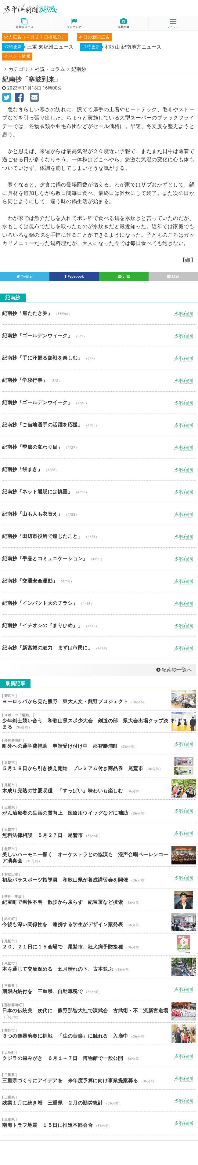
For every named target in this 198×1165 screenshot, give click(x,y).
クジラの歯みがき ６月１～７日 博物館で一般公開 (99, 1056)
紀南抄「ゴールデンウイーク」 (99, 403)
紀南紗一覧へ (174, 670)
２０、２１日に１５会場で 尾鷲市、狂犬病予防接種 (99, 944)
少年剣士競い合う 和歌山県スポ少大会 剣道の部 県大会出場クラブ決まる (99, 721)
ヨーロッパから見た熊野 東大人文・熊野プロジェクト (99, 699)
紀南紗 (79, 69)
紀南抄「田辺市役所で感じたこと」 (99, 536)
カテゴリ (19, 69)
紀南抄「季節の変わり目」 (99, 447)
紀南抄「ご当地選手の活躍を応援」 (99, 425)
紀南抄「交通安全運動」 (99, 581)
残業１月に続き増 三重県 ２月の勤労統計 (99, 1101)
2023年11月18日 (24, 88)
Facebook (74, 277)
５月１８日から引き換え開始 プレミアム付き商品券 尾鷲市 (99, 766)
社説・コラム (50, 69)
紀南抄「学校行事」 (99, 380)
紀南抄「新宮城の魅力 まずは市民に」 (99, 648)
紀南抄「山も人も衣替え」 (99, 514)
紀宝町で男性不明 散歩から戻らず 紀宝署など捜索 (99, 900)
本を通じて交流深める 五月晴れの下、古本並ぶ (99, 967)
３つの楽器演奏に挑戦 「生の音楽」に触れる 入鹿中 (99, 1034)
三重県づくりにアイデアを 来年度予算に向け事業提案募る (99, 1078)
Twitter (25, 277)
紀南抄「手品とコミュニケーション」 (99, 559)
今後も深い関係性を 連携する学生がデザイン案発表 (99, 922)
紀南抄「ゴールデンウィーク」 (99, 336)
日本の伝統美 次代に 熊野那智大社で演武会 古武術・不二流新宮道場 (99, 1011)
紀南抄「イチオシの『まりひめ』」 (99, 626)
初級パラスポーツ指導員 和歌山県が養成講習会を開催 (99, 878)
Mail (173, 277)
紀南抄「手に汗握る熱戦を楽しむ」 (99, 358)
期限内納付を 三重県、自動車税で (99, 989)
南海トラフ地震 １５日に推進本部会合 (99, 1123)
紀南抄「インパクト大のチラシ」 (99, 603)
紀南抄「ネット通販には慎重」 (99, 492)
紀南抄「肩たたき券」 (99, 313)
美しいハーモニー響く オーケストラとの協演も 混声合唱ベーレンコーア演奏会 (99, 855)
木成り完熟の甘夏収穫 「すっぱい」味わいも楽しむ (99, 788)
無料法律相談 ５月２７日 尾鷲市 (99, 833)
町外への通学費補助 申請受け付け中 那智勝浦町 (99, 744)
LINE (123, 277)
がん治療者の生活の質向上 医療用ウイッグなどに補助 (99, 811)
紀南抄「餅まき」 (99, 469)
